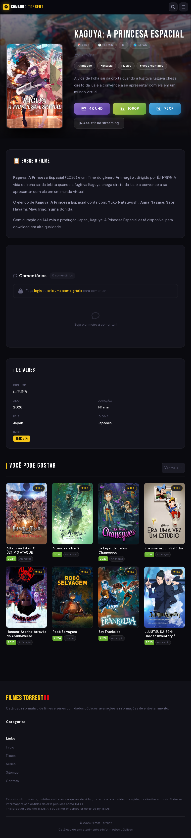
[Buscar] (172, 7)
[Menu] (183, 7)
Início (10, 747)
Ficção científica (155, 66)
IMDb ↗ (21, 439)
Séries (11, 764)
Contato (12, 781)
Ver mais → (173, 468)
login (38, 291)
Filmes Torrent (27, 698)
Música (128, 66)
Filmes (11, 756)
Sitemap (12, 772)
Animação (85, 66)
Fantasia (108, 66)
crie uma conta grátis (64, 291)
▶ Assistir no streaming (99, 123)
